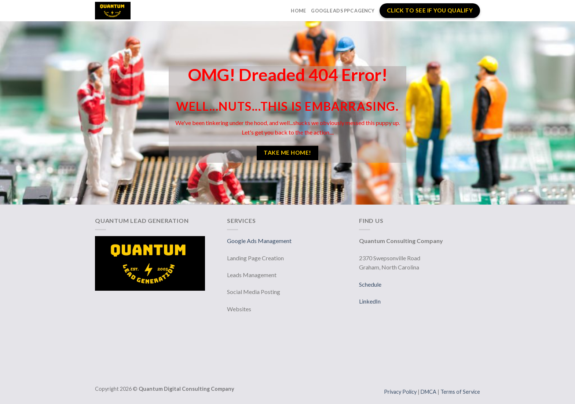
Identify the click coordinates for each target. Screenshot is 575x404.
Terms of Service (460, 392)
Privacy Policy (401, 392)
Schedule (370, 284)
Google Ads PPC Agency (342, 11)
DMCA (429, 392)
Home (298, 11)
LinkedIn (370, 301)
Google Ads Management (260, 240)
